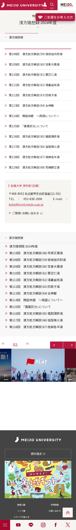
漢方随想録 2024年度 (23, 246)
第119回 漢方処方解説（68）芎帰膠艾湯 (34, 167)
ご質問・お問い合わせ (25, 213)
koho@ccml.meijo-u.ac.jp (26, 204)
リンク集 (21, 510)
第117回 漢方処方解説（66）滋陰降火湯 (34, 147)
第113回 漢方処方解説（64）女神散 (31, 105)
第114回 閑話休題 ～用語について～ (34, 116)
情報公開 (21, 504)
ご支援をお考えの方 (55, 17)
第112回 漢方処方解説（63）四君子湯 (33, 95)
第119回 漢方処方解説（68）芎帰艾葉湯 (36, 253)
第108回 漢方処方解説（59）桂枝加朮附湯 (35, 54)
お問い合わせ (55, 510)
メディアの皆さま (21, 516)
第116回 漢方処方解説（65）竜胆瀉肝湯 (34, 136)
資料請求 (38, 454)
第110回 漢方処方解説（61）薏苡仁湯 (33, 74)
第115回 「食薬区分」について (28, 126)
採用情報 (55, 504)
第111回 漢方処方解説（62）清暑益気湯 (34, 85)
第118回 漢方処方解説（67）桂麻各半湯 (34, 157)
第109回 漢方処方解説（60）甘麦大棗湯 (34, 64)
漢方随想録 (16, 37)
